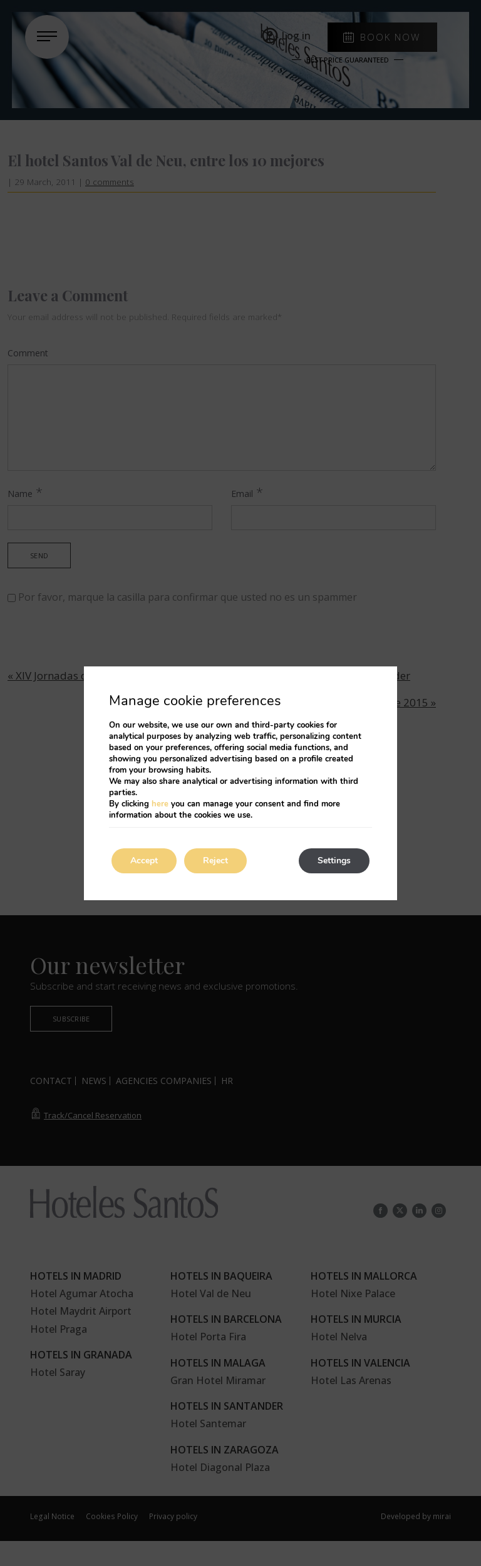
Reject (215, 860)
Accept (144, 860)
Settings (334, 860)
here (160, 804)
